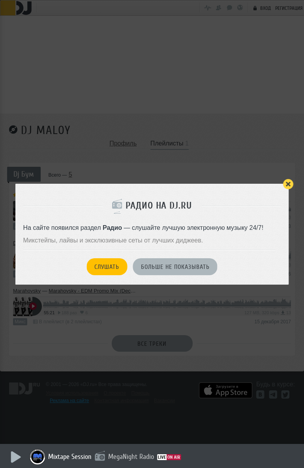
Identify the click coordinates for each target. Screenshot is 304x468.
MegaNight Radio (131, 457)
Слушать (106, 266)
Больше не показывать (175, 266)
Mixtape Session (70, 457)
